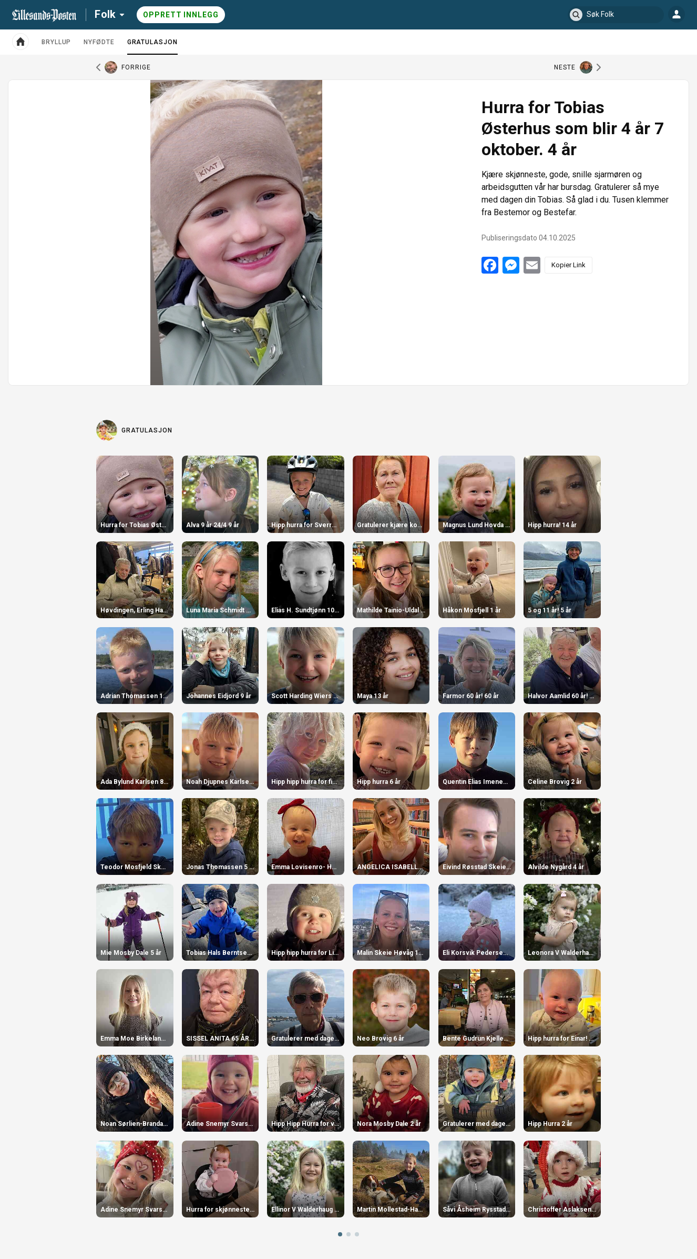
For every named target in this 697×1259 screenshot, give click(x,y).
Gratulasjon (152, 46)
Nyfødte (99, 42)
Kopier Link (568, 265)
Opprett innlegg (181, 15)
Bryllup (56, 42)
